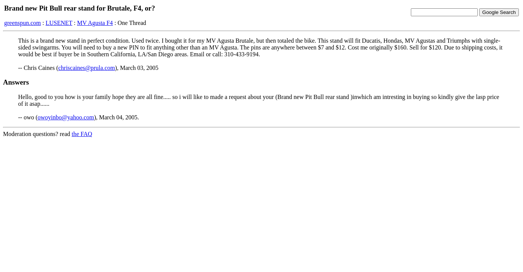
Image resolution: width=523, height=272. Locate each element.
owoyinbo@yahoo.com (66, 117)
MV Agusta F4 (95, 23)
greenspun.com (22, 23)
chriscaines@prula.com (86, 68)
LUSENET (59, 23)
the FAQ (82, 134)
